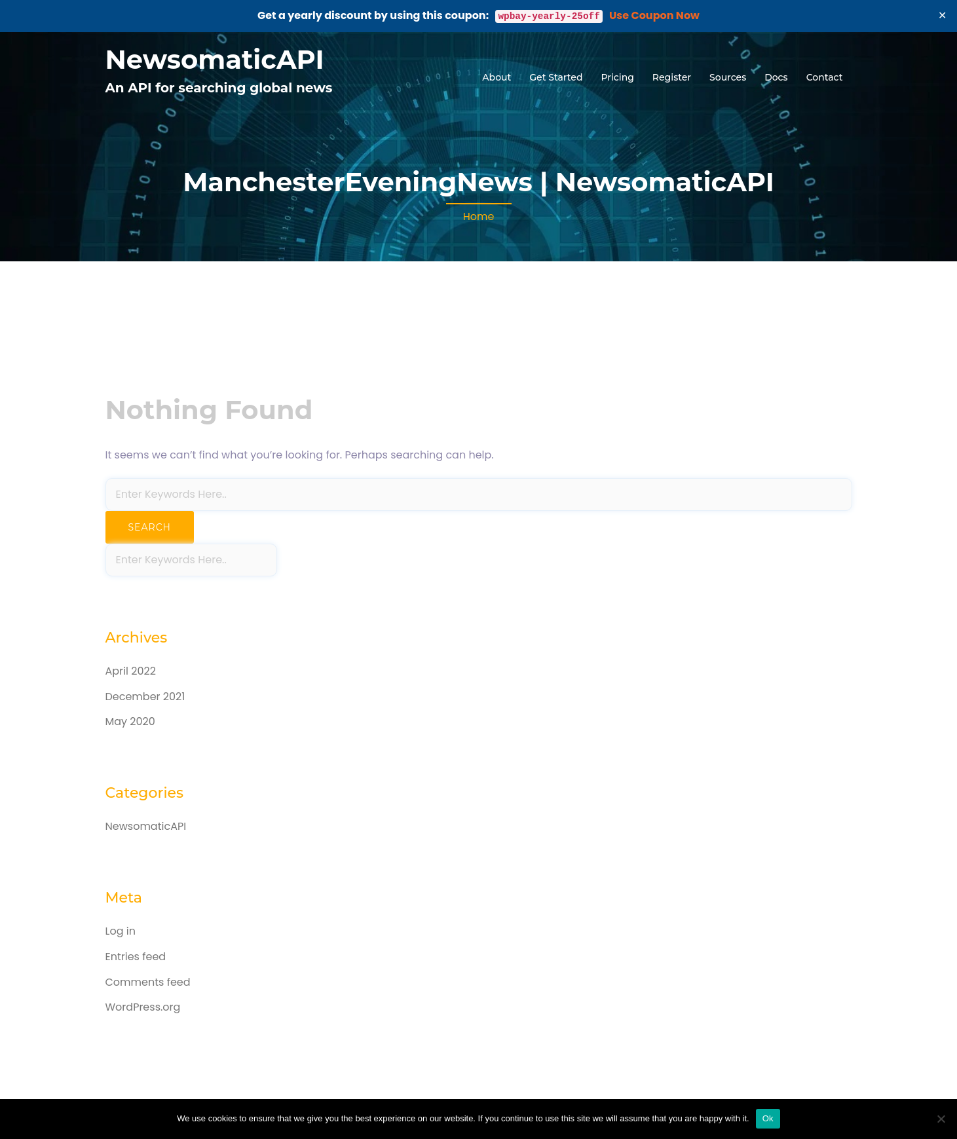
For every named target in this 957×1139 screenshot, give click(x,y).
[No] (940, 1118)
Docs (775, 77)
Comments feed (148, 982)
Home (479, 216)
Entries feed (135, 956)
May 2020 (130, 721)
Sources (727, 77)
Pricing (617, 77)
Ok (768, 1118)
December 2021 (145, 696)
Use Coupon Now (654, 15)
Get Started (555, 77)
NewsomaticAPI (214, 59)
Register (671, 77)
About (496, 77)
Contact (824, 77)
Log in (120, 931)
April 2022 (130, 671)
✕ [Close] (942, 15)
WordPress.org (143, 1007)
